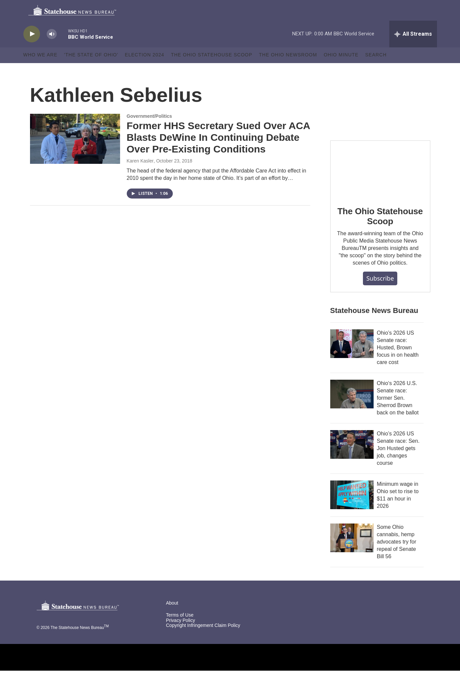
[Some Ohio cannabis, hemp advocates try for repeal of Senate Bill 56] (352, 552)
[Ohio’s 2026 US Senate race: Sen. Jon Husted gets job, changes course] (352, 458)
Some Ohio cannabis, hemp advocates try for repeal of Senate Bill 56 (396, 556)
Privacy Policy (180, 634)
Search (376, 69)
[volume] (51, 48)
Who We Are (40, 69)
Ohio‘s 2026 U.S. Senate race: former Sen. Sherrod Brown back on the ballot (398, 412)
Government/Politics (149, 130)
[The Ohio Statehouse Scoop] (380, 183)
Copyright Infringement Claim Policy (203, 640)
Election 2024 (144, 69)
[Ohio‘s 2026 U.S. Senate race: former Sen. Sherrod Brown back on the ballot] (352, 408)
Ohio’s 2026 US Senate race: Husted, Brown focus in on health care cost (398, 361)
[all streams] (413, 48)
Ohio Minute (341, 69)
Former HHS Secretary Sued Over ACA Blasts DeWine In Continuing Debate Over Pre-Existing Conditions (218, 152)
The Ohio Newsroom (288, 69)
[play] (31, 48)
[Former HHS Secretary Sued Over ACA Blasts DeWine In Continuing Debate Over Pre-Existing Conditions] (75, 153)
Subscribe (380, 293)
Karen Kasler (140, 175)
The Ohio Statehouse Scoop (211, 69)
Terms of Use (179, 629)
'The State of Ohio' (91, 69)
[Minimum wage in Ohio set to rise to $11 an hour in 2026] (352, 509)
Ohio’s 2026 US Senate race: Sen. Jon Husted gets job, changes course (398, 462)
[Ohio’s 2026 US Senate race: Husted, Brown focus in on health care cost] (352, 358)
